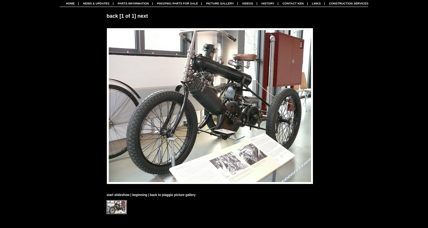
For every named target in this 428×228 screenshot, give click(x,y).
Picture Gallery (220, 3)
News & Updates (96, 3)
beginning (139, 195)
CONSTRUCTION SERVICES (349, 3)
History (267, 3)
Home (70, 3)
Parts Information (133, 3)
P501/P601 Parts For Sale (177, 3)
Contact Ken (293, 3)
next (143, 16)
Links (316, 3)
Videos (247, 3)
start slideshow (118, 195)
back (112, 16)
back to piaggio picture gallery (172, 195)
